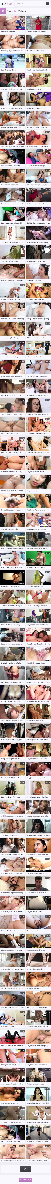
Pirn (6, 3)
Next (25, 1169)
